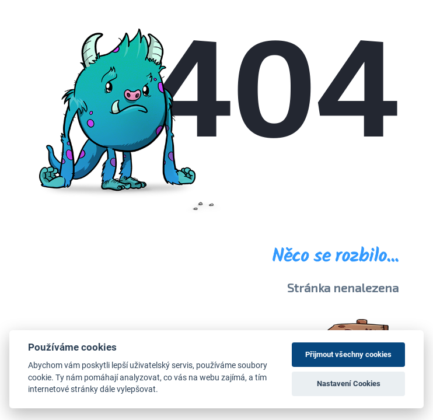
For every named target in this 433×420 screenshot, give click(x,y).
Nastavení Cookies (348, 383)
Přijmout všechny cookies (348, 354)
